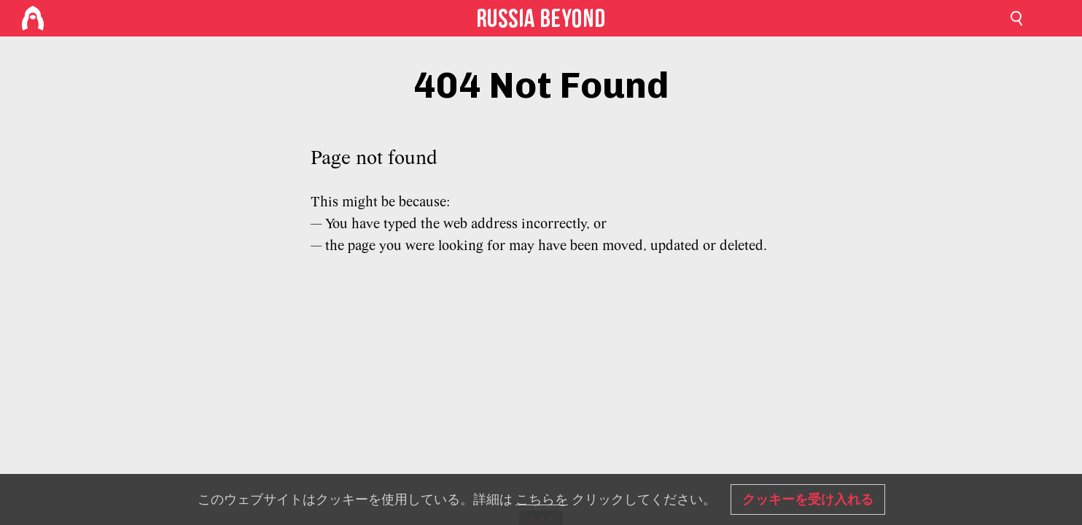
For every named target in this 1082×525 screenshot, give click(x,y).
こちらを (541, 499)
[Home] (33, 18)
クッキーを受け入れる (807, 499)
